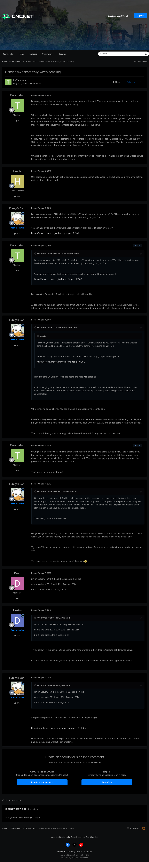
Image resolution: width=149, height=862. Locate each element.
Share (116, 82)
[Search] (113, 54)
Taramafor (21, 80)
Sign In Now (107, 782)
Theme (61, 851)
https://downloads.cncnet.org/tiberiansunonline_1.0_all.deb (58, 728)
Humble (17, 171)
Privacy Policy (75, 851)
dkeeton (16, 610)
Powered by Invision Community (74, 858)
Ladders (33, 54)
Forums (63, 54)
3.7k (17, 233)
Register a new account (42, 782)
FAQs (22, 54)
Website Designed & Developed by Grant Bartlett (74, 837)
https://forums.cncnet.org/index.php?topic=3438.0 (55, 233)
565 (17, 196)
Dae (16, 573)
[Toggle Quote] (35, 253)
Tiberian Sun (36, 83)
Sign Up (140, 16)
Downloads (8, 54)
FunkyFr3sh (16, 208)
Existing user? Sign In (119, 16)
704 (17, 636)
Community (48, 54)
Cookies (88, 851)
